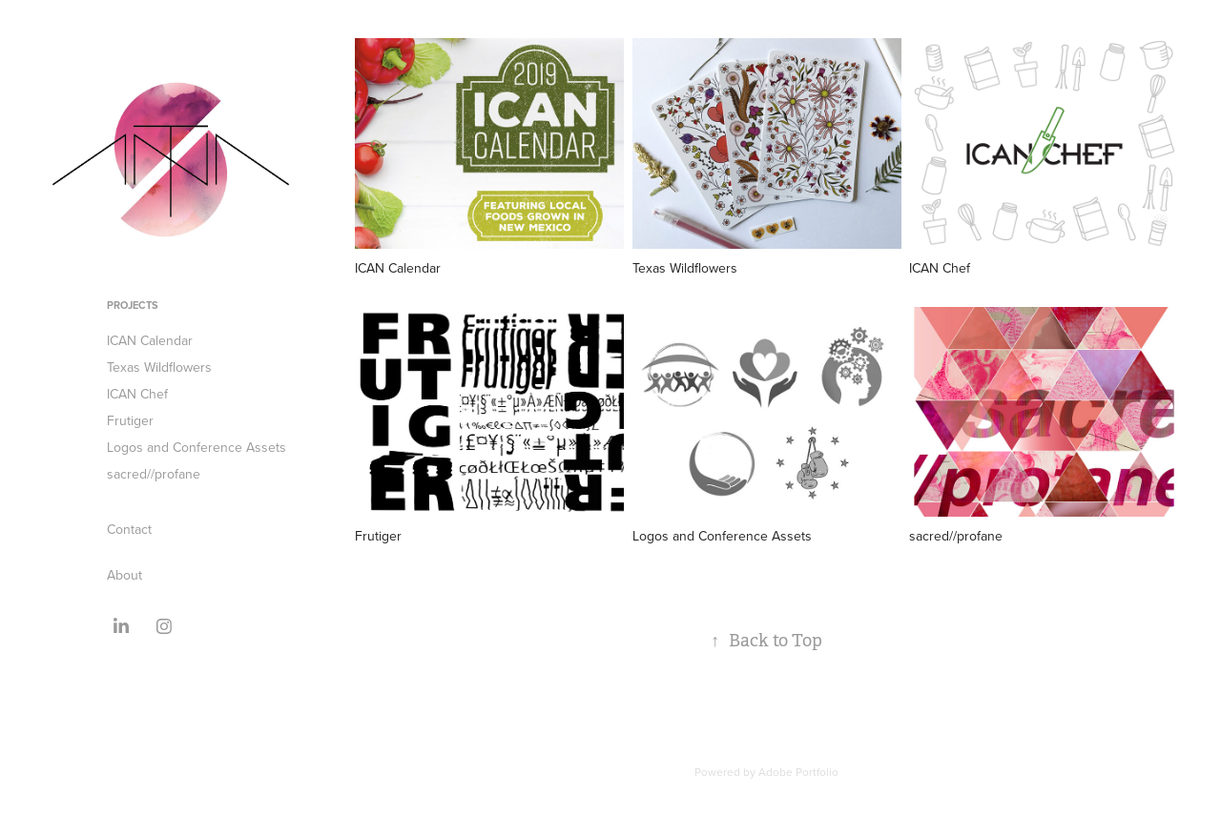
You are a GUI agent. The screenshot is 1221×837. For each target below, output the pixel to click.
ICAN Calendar (150, 340)
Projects (132, 305)
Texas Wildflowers (159, 367)
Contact (129, 529)
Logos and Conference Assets (196, 447)
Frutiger (130, 420)
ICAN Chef (137, 393)
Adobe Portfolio (798, 772)
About (124, 574)
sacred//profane (153, 473)
